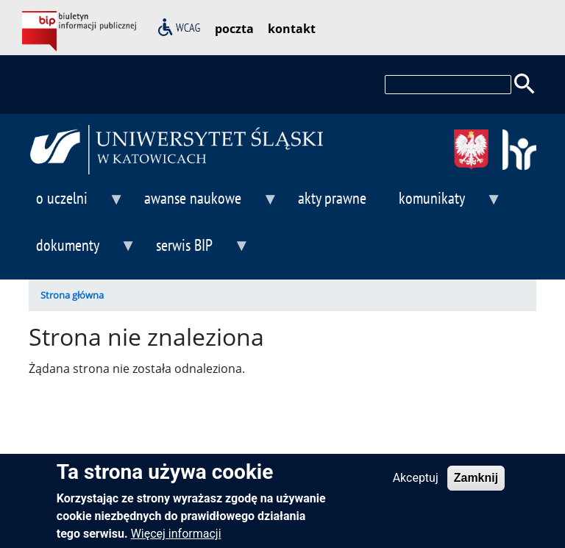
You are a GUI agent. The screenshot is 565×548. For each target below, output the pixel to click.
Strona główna (72, 295)
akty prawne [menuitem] (332, 197)
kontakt (292, 29)
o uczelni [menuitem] (76, 204)
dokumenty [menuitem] (82, 251)
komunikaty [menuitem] (446, 204)
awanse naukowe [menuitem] (207, 204)
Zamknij (476, 483)
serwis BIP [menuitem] (199, 251)
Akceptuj (415, 483)
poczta (234, 29)
